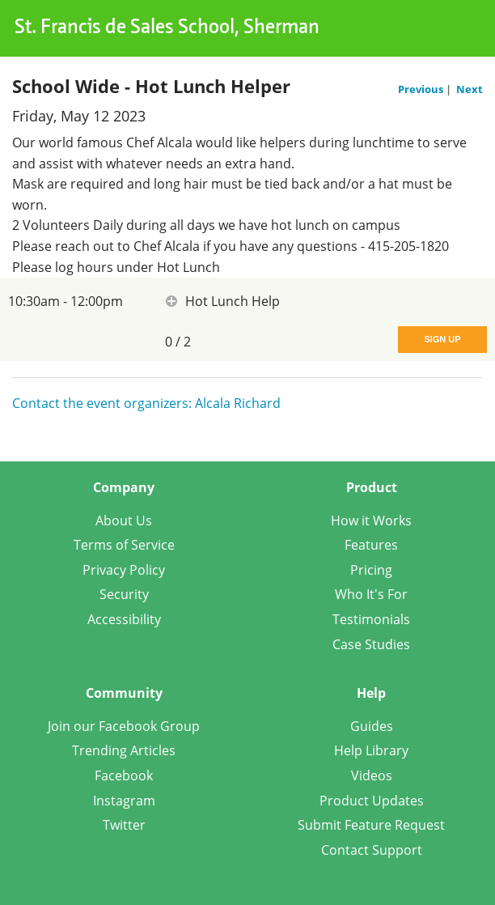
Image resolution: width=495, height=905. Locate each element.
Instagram (124, 800)
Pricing (371, 570)
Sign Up (442, 339)
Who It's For (371, 594)
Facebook (124, 775)
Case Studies (371, 644)
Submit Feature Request (371, 825)
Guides (371, 726)
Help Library (371, 750)
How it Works (371, 520)
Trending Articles (124, 750)
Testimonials (371, 619)
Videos (371, 775)
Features (371, 545)
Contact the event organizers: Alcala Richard (146, 403)
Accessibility (124, 619)
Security (124, 594)
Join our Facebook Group (124, 726)
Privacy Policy (123, 570)
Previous (422, 89)
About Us (123, 520)
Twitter (124, 825)
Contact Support (371, 850)
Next (469, 89)
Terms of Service (124, 545)
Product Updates (371, 800)
